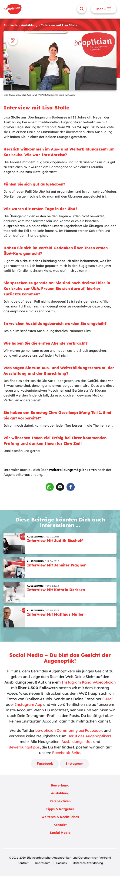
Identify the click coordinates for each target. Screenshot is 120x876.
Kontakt (60, 825)
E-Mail (107, 699)
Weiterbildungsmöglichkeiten (73, 470)
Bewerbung (60, 785)
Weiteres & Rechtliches (60, 817)
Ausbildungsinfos (76, 741)
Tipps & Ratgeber (60, 809)
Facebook (45, 763)
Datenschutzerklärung (88, 863)
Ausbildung (29, 25)
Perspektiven (60, 801)
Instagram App (28, 704)
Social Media (60, 833)
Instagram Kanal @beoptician (89, 682)
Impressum (42, 863)
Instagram (74, 763)
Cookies (61, 863)
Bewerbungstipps (24, 747)
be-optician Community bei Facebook (69, 730)
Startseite (10, 25)
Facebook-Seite (66, 752)
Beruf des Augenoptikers (89, 736)
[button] (49, 487)
